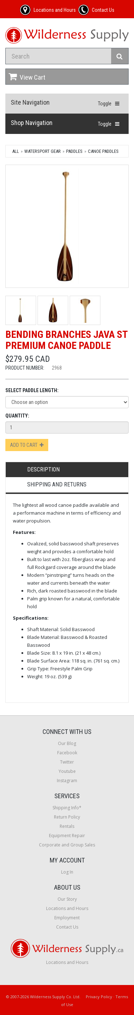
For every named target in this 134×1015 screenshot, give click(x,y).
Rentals (67, 826)
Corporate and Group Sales (67, 845)
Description (43, 469)
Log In (67, 872)
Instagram (67, 781)
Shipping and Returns (56, 484)
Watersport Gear (42, 151)
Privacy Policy (99, 996)
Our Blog (67, 743)
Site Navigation (30, 102)
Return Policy (67, 817)
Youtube (67, 771)
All (15, 151)
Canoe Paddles (103, 151)
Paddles (74, 151)
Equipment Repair (67, 835)
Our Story (67, 899)
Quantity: (17, 416)
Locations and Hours (67, 908)
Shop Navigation (32, 122)
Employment (67, 918)
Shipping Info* (67, 808)
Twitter (67, 762)
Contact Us (67, 927)
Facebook (67, 753)
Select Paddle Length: (32, 390)
